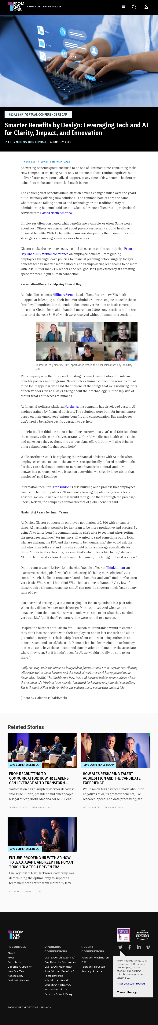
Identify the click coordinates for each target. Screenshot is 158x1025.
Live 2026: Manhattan (58, 966)
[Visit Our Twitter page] (120, 947)
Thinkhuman (115, 568)
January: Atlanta (91, 971)
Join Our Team (17, 971)
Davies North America (56, 213)
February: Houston (93, 966)
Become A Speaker (20, 966)
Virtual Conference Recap (55, 162)
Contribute (14, 962)
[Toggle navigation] (124, 6)
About (11, 952)
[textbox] (79, 432)
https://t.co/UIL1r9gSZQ (131, 983)
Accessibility (15, 975)
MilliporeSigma (64, 295)
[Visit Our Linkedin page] (139, 947)
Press (11, 957)
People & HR (29, 162)
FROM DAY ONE (28, 1007)
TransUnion (61, 487)
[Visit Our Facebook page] (129, 947)
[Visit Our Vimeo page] (148, 947)
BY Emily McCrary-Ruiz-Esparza (25, 142)
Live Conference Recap (25, 764)
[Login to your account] (146, 7)
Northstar (71, 406)
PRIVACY (45, 1007)
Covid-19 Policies (18, 980)
